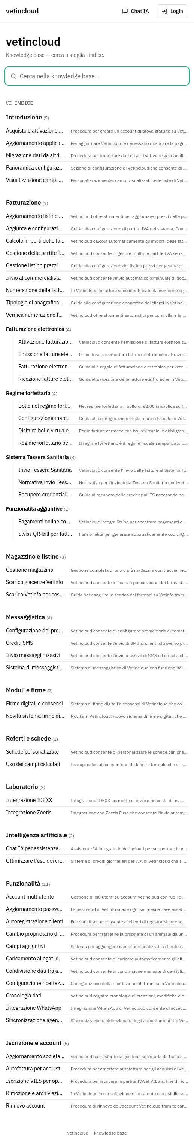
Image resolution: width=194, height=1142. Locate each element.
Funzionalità (23, 883)
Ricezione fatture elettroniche (45, 379)
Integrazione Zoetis (29, 812)
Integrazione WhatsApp (33, 1008)
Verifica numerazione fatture (35, 315)
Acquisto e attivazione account (35, 130)
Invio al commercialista (33, 277)
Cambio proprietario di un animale (35, 933)
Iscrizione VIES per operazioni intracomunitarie (35, 1081)
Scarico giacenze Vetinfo (34, 582)
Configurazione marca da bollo (45, 418)
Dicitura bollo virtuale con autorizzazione (45, 430)
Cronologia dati (24, 995)
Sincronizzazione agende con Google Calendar (35, 1020)
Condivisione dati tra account (35, 971)
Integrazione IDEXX (29, 800)
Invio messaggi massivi (33, 655)
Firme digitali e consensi (34, 703)
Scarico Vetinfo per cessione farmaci (35, 594)
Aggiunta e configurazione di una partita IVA (35, 228)
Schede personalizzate (32, 751)
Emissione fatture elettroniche (45, 354)
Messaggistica (25, 617)
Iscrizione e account (34, 1043)
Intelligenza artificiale (36, 835)
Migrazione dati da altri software (35, 155)
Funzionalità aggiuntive (34, 508)
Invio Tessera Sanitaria (45, 470)
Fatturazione (23, 202)
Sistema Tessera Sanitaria (37, 457)
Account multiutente (30, 896)
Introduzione (24, 117)
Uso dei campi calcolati (33, 764)
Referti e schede (28, 738)
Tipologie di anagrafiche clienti (35, 302)
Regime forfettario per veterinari (45, 443)
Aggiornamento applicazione (35, 143)
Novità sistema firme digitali (35, 716)
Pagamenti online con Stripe (45, 521)
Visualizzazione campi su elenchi (35, 180)
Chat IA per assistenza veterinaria (35, 848)
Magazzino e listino (32, 556)
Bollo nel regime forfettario (45, 406)
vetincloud (22, 11)
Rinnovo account (25, 1105)
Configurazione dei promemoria (35, 630)
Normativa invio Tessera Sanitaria (45, 482)
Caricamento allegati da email (35, 958)
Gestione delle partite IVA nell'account (35, 253)
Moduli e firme (26, 690)
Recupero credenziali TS (45, 494)
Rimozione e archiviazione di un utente (35, 1093)
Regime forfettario (28, 393)
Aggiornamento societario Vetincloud (35, 1056)
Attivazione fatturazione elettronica (45, 341)
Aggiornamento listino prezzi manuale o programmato (35, 216)
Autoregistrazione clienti (34, 921)
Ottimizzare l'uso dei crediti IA (35, 860)
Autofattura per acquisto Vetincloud (35, 1068)
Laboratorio (22, 786)
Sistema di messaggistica (35, 667)
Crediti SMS (19, 643)
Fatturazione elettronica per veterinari (45, 366)
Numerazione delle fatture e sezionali (35, 290)
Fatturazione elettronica (35, 329)
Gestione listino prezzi (32, 265)
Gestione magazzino (29, 570)
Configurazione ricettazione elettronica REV (35, 983)
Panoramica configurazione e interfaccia (35, 167)
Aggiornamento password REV (35, 909)
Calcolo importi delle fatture (35, 240)
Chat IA (135, 11)
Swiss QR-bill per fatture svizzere (45, 534)
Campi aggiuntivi (25, 946)
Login (172, 11)
